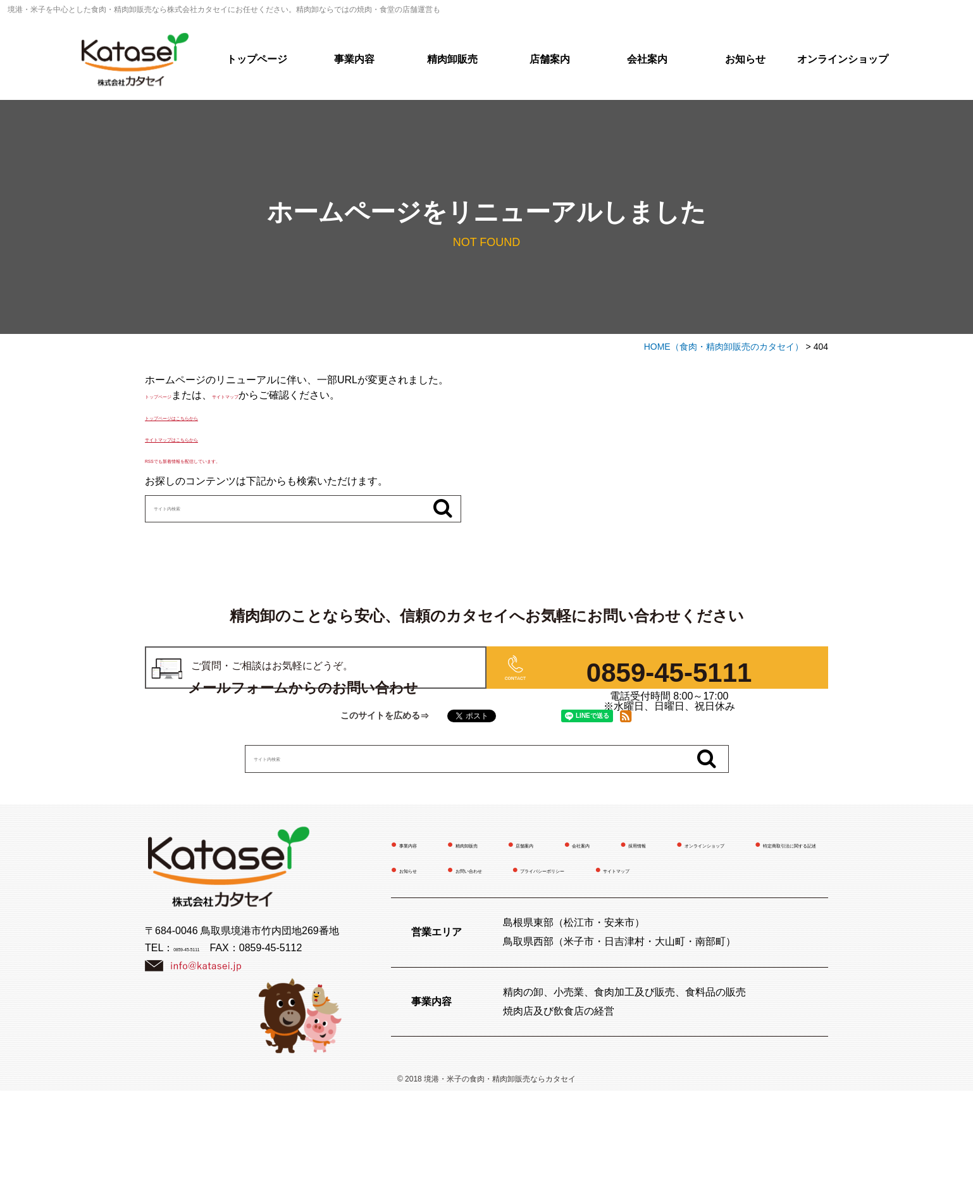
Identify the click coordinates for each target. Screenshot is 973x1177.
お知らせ (745, 59)
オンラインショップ (842, 59)
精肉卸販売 (452, 59)
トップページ (256, 59)
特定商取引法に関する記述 (589, 929)
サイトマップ (276, 395)
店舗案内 (550, 59)
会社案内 (647, 59)
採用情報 (745, 904)
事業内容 (354, 59)
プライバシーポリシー (549, 954)
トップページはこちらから (205, 416)
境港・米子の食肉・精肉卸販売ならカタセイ (500, 1165)
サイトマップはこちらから (205, 438)
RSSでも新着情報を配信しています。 (231, 459)
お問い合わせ (429, 954)
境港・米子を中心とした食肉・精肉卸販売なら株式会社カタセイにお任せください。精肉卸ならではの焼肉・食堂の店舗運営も (224, 9)
